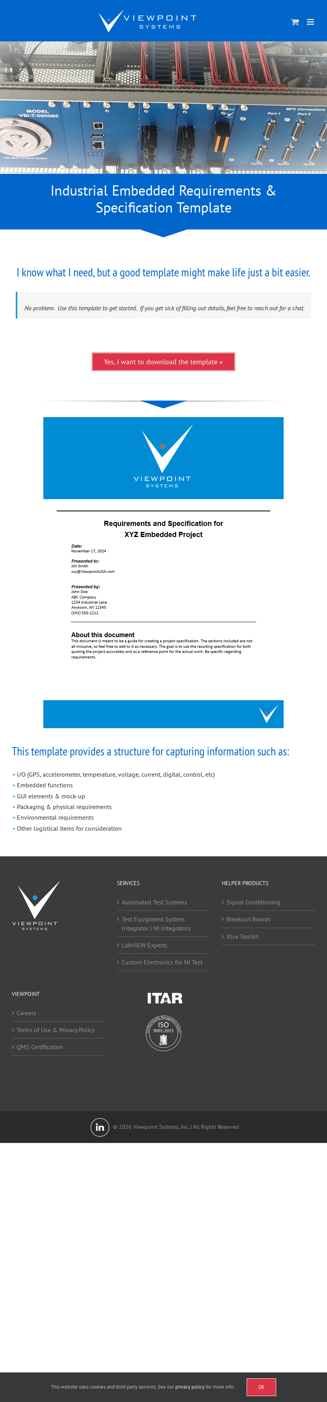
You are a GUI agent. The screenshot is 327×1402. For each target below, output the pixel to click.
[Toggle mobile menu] (311, 22)
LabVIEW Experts (144, 945)
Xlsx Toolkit (242, 936)
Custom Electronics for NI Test (162, 962)
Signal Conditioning (253, 902)
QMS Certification (40, 1047)
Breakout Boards (249, 919)
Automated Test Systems (154, 902)
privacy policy (189, 1386)
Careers (26, 1013)
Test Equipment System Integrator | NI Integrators (156, 923)
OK (261, 1387)
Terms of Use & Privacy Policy (56, 1030)
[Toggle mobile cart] (295, 22)
